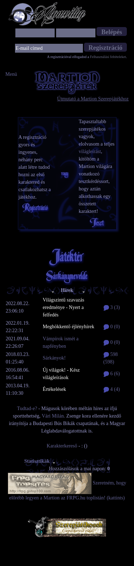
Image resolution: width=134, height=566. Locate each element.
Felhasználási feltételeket (108, 57)
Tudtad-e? (27, 408)
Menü (11, 74)
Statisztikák (40, 461)
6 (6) (111, 373)
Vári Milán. (53, 416)
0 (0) (111, 326)
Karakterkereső (62, 446)
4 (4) (111, 389)
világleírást (90, 151)
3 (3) (111, 307)
